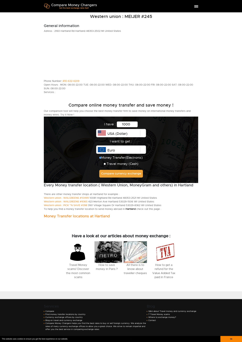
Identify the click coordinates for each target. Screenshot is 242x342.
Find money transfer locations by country (65, 314)
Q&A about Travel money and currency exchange (172, 311)
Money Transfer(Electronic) (121, 158)
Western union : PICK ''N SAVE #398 (65, 205)
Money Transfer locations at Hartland (77, 216)
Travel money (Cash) (121, 164)
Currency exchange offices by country (64, 317)
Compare (49, 311)
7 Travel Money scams (159, 314)
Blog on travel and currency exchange (63, 320)
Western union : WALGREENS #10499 (66, 197)
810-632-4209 (71, 81)
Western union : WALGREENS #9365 (66, 201)
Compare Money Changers (70, 7)
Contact (152, 320)
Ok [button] (231, 339)
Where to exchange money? (162, 317)
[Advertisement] (121, 56)
